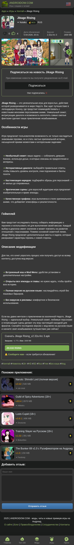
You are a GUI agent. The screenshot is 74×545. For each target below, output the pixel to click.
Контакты (65, 529)
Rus (40, 363)
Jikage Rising (14, 348)
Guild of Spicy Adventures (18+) (33, 396)
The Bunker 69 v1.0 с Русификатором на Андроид (44, 448)
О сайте (8, 529)
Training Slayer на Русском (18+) (34, 431)
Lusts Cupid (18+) (25, 414)
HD (30, 363)
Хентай (20, 11)
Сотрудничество (50, 529)
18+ (25, 363)
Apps (4, 11)
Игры (11, 11)
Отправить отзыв (37, 511)
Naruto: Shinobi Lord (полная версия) (37, 379)
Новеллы (16, 363)
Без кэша (54, 363)
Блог (16, 529)
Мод (63, 363)
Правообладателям (30, 529)
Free (46, 363)
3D (34, 363)
